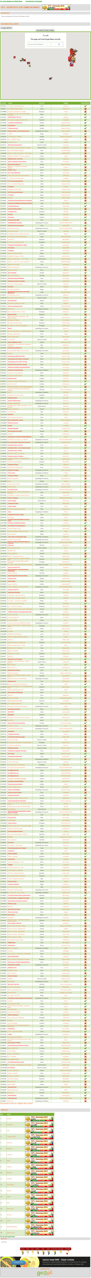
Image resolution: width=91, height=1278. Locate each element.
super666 (65, 231)
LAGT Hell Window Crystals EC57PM (18, 587)
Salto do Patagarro (13, 948)
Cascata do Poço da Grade (15, 373)
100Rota (66, 903)
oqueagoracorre (66, 1051)
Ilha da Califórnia (12, 553)
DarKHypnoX (65, 384)
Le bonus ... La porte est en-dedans (17, 600)
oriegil (65, 684)
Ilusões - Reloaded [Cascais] (15, 556)
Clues (9, 392)
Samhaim (10, 951)
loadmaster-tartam (66, 342)
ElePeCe (65, 106)
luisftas (66, 948)
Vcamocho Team (65, 184)
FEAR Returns (12, 486)
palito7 (66, 645)
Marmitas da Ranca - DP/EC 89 (16, 642)
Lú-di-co (10, 628)
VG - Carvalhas (12, 1056)
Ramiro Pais (66, 409)
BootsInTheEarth (65, 486)
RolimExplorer (66, 976)
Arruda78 (65, 623)
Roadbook (11, 917)
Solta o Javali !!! (12, 973)
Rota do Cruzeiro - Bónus (15, 937)
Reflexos (10, 906)
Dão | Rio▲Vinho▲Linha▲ (15, 417)
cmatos (66, 570)
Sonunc (66, 414)
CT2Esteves (66, 939)
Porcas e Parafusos (66, 801)
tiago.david (66, 373)
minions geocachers (65, 703)
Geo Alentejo (65, 862)
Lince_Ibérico (65, 817)
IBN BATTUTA (12, 550)
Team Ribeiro (10, 1184)
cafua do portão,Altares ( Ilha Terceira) (18, 350)
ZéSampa (66, 656)
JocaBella (66, 178)
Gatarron (65, 734)
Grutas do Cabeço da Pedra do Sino (18, 531)
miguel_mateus (66, 628)
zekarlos (66, 520)
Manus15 (65, 956)
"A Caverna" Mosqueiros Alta (16, 106)
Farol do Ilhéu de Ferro (14, 484)
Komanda (65, 795)
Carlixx (66, 1040)
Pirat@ (66, 334)
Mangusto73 (65, 275)
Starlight (10, 978)
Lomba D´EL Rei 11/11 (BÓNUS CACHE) (19, 623)
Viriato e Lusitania (13, 1073)
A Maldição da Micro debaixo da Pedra (18, 234)
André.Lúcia (66, 681)
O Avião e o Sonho (13, 725)
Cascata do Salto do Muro (15, 375)
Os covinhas (66, 320)
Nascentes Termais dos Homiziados (17, 706)
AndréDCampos (66, 826)
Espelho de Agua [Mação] (15, 461)
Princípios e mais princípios (15, 889)
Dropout (66, 167)
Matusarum (66, 311)
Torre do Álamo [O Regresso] (16, 1017)
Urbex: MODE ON (13, 1048)
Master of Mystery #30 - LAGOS (16, 645)
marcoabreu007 (66, 584)
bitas (8, 1202)
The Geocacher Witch (14, 1003)
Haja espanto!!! (12, 534)
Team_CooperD (66, 131)
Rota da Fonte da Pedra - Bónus (16, 926)
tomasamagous (66, 909)
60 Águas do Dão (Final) (14, 189)
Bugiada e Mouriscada (14, 334)
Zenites (66, 481)
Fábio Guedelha (66, 484)
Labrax (66, 436)
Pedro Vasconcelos (66, 759)
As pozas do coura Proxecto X (16, 297)
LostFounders (66, 172)
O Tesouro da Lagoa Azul (15, 759)
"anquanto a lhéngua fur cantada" (17, 111)
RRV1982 (66, 370)
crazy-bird (66, 864)
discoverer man (66, 442)
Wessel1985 (66, 678)
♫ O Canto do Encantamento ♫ (16, 178)
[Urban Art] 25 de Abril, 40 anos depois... (19, 175)
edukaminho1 (66, 675)
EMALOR (65, 295)
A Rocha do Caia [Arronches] (16, 242)
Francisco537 (66, 336)
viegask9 (65, 117)
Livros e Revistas (12, 620)
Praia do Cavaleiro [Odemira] (16, 878)
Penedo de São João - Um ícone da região (19, 826)
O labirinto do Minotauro (14, 745)
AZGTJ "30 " (11, 309)
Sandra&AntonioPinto (66, 698)
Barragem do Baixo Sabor (15, 323)
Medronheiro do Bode (14, 653)
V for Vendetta (12, 1051)
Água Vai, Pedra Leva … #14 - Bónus (18, 259)
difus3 (65, 689)
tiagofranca (66, 695)
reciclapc (65, 139)
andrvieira (66, 378)
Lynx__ (66, 386)
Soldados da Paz (12, 970)
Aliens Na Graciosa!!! (13, 267)
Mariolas (10, 639)
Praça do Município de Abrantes (16, 876)
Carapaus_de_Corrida (66, 992)
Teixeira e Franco (66, 748)
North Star (11, 720)
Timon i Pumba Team (66, 389)
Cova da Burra (12, 411)
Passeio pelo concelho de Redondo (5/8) (19, 806)
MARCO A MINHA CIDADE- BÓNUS (18, 637)
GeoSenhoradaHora (65, 420)
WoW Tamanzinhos (13, 1090)
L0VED (66, 506)
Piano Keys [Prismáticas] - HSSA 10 (17, 834)
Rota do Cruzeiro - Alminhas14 (16, 931)
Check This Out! (12, 384)
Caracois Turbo (66, 356)
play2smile (66, 592)
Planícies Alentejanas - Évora (16, 862)
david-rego (66, 709)
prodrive (9, 1118)
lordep (66, 156)
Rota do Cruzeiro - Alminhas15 (16, 934)
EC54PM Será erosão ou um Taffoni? (18, 439)
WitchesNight (11, 1084)
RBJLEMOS (66, 239)
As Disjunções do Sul (13, 295)
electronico (66, 965)
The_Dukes (66, 617)
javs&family (66, 245)
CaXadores (66, 220)
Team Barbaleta (66, 181)
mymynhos (66, 534)
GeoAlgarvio (65, 264)
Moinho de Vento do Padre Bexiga (17, 678)
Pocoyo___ (10, 1214)
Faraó (9, 481)
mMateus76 (66, 147)
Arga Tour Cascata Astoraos (15, 284)
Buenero (66, 745)
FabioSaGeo (65, 503)
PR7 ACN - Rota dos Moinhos (16, 873)
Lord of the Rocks (66, 642)
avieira (66, 1006)
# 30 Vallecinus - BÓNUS (15, 136)
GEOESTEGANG (66, 236)
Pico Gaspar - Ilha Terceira (15, 845)
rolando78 (66, 453)
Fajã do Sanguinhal (13, 478)
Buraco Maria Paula (13, 336)
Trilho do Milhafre (12, 1023)
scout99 (66, 967)
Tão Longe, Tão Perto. (14, 995)
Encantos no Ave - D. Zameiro (16, 453)
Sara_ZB (9, 1142)
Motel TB (10, 695)
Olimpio (66, 200)
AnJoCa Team (66, 650)
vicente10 (65, 523)
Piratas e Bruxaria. (13, 856)
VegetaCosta (65, 798)
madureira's (66, 906)
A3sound (65, 284)
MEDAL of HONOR (13, 650)
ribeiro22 (65, 803)
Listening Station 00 (13, 617)
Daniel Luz (66, 267)
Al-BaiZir (66, 186)
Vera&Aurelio (65, 898)
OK (59, 44)
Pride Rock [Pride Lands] (14, 887)
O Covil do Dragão (13, 739)
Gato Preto (11, 517)
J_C (66, 114)
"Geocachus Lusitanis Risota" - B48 (17, 120)
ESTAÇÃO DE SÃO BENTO (15, 467)
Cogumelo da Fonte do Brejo (16, 395)
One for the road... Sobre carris (16, 764)
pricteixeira (66, 901)
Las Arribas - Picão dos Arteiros (16, 595)
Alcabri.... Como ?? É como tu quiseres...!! (19, 261)
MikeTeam (10, 1148)
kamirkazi (65, 159)
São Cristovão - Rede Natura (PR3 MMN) (19, 953)
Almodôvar (66, 411)
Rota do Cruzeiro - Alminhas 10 (16, 928)
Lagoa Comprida (12, 584)
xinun (65, 876)
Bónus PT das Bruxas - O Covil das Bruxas (19, 331)
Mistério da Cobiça (13, 673)
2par (66, 600)
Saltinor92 (66, 406)
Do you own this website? (36, 44)
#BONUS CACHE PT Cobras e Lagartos (19, 156)
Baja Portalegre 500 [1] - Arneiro (16, 311)
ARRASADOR (66, 153)
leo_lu (65, 548)
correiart (66, 550)
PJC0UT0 (66, 1012)
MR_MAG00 (66, 203)
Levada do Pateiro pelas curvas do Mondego (20, 609)
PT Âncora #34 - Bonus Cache (16, 892)
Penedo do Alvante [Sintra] (15, 828)
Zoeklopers (66, 309)
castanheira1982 (65, 259)
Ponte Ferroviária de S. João (15, 867)
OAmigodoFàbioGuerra (66, 498)
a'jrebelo (66, 859)
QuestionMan (65, 751)
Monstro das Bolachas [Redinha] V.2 (18, 684)
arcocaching (66, 278)
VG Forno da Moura (13, 1070)
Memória (10, 656)
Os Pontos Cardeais (65, 723)
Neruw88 (65, 211)
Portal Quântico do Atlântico (15, 870)
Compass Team (66, 189)
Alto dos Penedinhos (13, 275)
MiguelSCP (66, 272)
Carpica (66, 706)
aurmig (66, 331)
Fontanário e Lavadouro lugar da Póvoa (18, 495)
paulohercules (66, 242)
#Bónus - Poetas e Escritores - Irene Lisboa (20, 153)
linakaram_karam (66, 753)
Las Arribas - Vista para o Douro (16, 598)
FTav (8, 1130)
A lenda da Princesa (13, 228)
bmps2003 (66, 120)
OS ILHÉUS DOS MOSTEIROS (16, 767)
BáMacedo (66, 537)
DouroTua (66, 553)
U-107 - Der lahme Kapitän (15, 1031)
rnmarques (66, 170)
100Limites (66, 375)
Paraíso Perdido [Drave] (14, 787)
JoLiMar (66, 928)
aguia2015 (66, 214)
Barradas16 (66, 962)
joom (66, 289)
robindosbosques (66, 150)
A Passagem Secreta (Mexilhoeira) (17, 236)
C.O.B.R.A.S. (11, 339)
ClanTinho (10, 1154)
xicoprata (65, 423)
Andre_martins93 (66, 470)
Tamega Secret (12, 992)
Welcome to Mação (13, 1078)
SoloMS (66, 431)
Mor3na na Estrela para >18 (15, 689)
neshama (65, 448)
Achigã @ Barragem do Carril (16, 256)
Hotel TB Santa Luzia (13, 548)
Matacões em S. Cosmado (15, 648)
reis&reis (65, 142)
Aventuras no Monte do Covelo (16, 303)
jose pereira (66, 350)
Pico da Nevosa (12, 839)
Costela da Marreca (13, 409)
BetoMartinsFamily (12, 1226)
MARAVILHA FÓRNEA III (15, 634)
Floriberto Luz (66, 998)
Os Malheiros (65, 281)
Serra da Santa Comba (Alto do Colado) (19, 959)
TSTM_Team (65, 500)
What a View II (12, 1081)
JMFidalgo (66, 951)
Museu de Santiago (13, 698)
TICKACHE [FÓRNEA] (14, 1012)
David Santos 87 (65, 478)
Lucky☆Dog (66, 495)
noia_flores (66, 842)
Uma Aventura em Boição (15, 1037)
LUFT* (9, 1220)
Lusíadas (10, 631)
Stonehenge (11, 981)
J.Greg (66, 111)
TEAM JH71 (66, 109)
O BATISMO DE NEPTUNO (15, 728)
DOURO (10, 434)
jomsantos (66, 398)
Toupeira (10, 1020)
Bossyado (66, 364)
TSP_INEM (66, 589)
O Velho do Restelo (13, 762)
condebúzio (66, 856)
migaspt (66, 912)
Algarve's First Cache (13, 264)
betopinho (66, 612)
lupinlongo (66, 1023)
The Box (10, 1001)
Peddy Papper (12, 820)
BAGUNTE (66, 456)
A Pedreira (11, 239)
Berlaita (66, 314)
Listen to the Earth (13, 614)
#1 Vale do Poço (12, 142)
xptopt (66, 475)
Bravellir (66, 339)
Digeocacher (65, 648)
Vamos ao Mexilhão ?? (14, 1053)
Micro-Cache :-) (12, 667)
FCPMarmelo (65, 809)
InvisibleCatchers (66, 195)
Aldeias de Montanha (66, 136)
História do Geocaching (14, 539)
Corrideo (66, 473)
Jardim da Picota (12, 573)
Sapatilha (65, 286)
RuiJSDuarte (65, 828)
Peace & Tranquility (13, 814)
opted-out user (11, 1232)
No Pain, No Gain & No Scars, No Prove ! (19, 717)
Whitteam (9, 1172)
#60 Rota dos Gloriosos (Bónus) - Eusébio (19, 147)
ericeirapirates (66, 712)
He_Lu (66, 209)
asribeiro (66, 303)
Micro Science (12, 664)
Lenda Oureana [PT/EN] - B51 (16, 603)
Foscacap (66, 145)
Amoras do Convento (66, 837)
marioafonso (65, 1034)
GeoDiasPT (66, 787)
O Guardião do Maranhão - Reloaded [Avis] (19, 742)
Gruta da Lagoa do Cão (14, 528)
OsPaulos (66, 217)
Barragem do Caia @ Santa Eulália (17, 325)
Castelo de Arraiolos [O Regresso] (17, 381)
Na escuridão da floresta (14, 703)
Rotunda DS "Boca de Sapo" (15, 939)
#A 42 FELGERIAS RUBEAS (16, 150)
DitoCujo (66, 395)
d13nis (66, 511)
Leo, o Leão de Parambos (15, 606)
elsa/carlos (66, 917)
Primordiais (66, 161)
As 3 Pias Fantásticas (14, 289)
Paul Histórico (11, 809)
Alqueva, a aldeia (12, 270)
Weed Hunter (65, 614)
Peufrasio (9, 1178)
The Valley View (12, 1009)
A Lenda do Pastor (13, 231)
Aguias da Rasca (65, 122)
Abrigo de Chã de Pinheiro (15, 253)
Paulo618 (66, 134)
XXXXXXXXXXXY (66, 823)
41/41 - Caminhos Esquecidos (16, 184)
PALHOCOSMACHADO (65, 222)
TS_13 (66, 714)
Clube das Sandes (66, 581)
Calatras (10, 353)
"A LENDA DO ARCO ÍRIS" (15, 109)
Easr (66, 725)
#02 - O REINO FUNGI (14, 139)
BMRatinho (66, 345)
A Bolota (10, 197)
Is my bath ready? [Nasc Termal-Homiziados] (20, 564)
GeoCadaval (65, 250)
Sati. (66, 670)
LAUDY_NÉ (66, 253)
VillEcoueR (66, 175)
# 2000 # (10, 134)
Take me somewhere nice (15, 990)
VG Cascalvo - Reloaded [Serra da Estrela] (19, 1065)
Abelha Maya (31, 7)
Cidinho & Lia (65, 892)
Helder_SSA (65, 492)
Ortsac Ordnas (66, 197)
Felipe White (65, 206)
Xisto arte (10, 1092)
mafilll (65, 1009)
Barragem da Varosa (13, 320)
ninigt (65, 914)
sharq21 (9, 1190)
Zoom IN (10, 1101)
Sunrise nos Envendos (14, 987)
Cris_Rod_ (66, 1003)
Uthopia (66, 234)
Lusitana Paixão (11, 1136)
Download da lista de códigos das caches (16, 1103)
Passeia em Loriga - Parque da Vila (17, 798)
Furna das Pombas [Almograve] (16, 509)
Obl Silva (65, 464)
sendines (65, 595)
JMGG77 (65, 270)
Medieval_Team (66, 978)
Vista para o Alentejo (13, 1076)
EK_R (65, 664)
